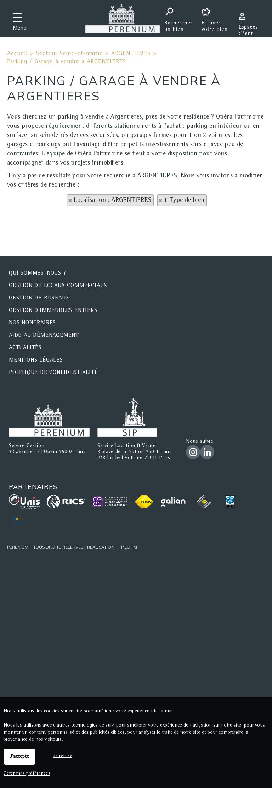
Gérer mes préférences (27, 773)
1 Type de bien (184, 200)
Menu (20, 29)
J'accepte (19, 756)
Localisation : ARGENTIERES (112, 200)
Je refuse (62, 756)
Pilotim (129, 547)
